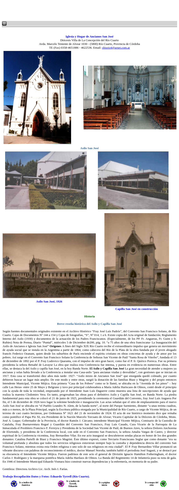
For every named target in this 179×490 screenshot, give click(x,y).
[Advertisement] (58, 10)
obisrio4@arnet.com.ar (116, 47)
